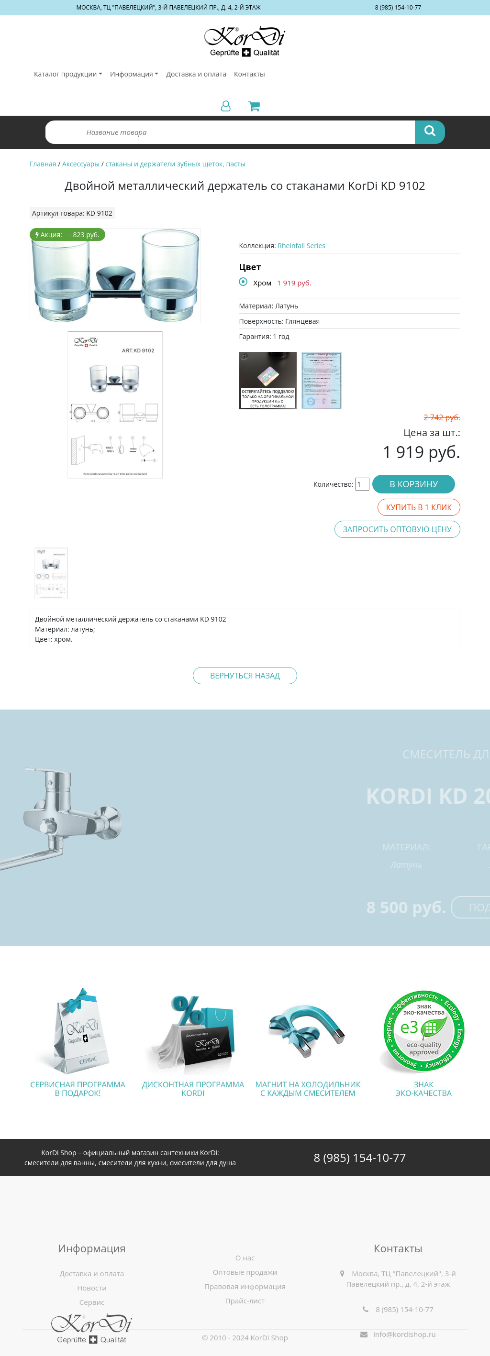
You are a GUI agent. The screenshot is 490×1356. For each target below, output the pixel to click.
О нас (245, 1316)
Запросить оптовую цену (397, 529)
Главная (43, 163)
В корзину (414, 484)
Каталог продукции (65, 73)
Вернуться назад (245, 675)
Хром (263, 282)
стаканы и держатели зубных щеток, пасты (176, 163)
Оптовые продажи (245, 1330)
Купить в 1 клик (419, 507)
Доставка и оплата (196, 73)
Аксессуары (81, 163)
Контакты (249, 73)
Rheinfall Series (301, 245)
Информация (131, 73)
